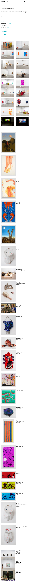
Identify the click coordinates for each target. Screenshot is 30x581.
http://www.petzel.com (4, 29)
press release (3, 17)
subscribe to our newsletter (6, 577)
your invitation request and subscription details (6, 575)
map (8, 27)
